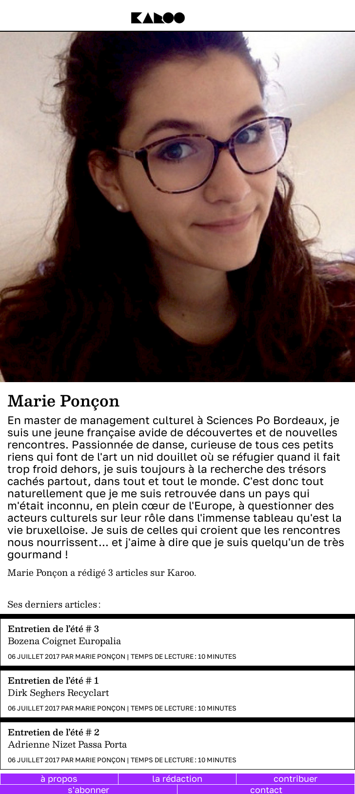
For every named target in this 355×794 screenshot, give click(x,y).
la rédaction (177, 778)
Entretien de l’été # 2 (53, 732)
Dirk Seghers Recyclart (58, 692)
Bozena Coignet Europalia (64, 640)
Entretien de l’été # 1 (53, 680)
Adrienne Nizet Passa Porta (67, 744)
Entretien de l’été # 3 (53, 628)
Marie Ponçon (100, 656)
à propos (59, 778)
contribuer (295, 778)
